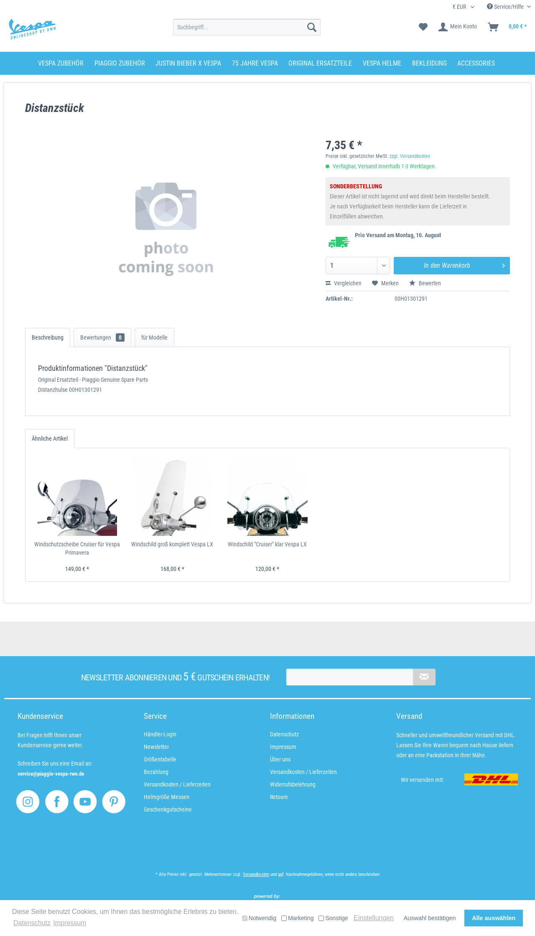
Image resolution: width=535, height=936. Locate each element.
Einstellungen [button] (374, 917)
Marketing (297, 918)
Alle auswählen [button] (493, 918)
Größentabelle (160, 759)
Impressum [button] (69, 922)
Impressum (283, 746)
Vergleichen (344, 283)
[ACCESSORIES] (476, 63)
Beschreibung (48, 337)
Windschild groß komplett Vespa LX (172, 544)
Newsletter (156, 746)
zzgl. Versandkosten (410, 156)
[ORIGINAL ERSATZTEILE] (320, 63)
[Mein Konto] (458, 27)
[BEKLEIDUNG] (429, 63)
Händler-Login (160, 734)
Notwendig (259, 918)
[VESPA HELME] (382, 63)
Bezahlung (156, 772)
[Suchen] (312, 27)
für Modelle (154, 337)
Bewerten (425, 283)
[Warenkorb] (507, 27)
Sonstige (333, 918)
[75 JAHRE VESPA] (255, 63)
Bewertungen (102, 337)
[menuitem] (247, 27)
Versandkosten (256, 874)
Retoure (279, 797)
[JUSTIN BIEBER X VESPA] (188, 63)
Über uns (280, 759)
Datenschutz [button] (32, 922)
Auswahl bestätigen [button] (430, 918)
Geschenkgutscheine (168, 809)
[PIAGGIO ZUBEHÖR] (120, 63)
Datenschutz (284, 734)
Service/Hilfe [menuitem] (506, 6)
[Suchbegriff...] (247, 27)
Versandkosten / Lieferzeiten (177, 784)
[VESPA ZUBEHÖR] (60, 63)
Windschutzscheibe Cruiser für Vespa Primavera (77, 548)
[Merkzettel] (423, 27)
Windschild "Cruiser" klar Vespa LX (267, 544)
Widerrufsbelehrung (293, 784)
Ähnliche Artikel (50, 438)
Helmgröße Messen (166, 797)
